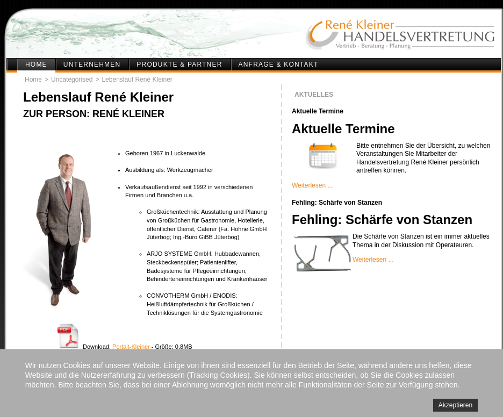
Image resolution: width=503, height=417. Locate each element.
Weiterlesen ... (312, 185)
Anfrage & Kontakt (279, 64)
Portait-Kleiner (131, 346)
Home (36, 64)
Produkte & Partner (179, 64)
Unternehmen (92, 64)
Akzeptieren (455, 405)
